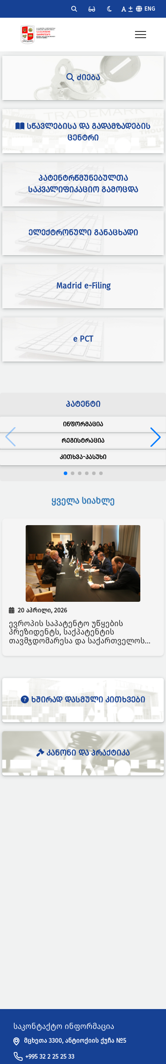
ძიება (83, 77)
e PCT (83, 339)
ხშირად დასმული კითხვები (83, 700)
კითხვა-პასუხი (83, 457)
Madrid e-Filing (83, 286)
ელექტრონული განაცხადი (83, 233)
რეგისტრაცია (83, 440)
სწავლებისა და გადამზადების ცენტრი (83, 132)
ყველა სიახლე (83, 500)
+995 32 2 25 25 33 (49, 1056)
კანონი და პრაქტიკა (83, 753)
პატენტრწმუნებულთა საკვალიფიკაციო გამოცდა (83, 184)
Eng (149, 8)
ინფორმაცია (83, 424)
